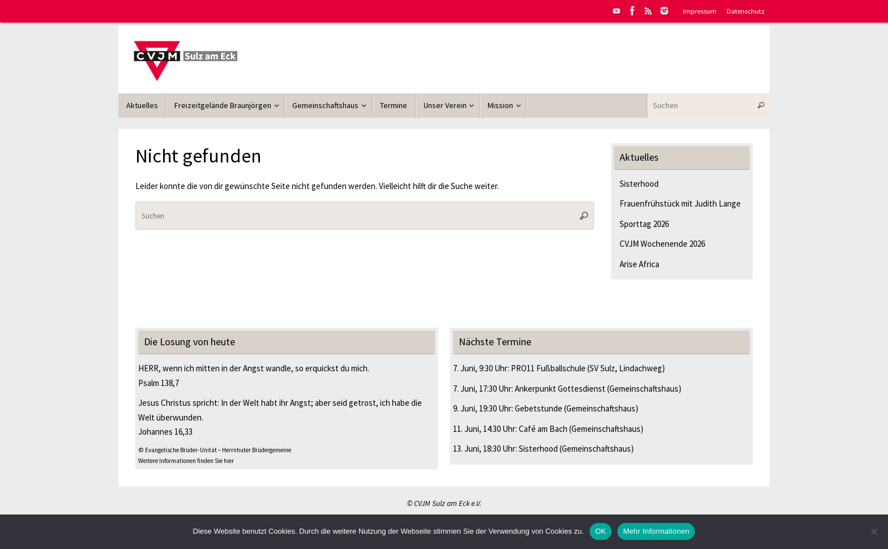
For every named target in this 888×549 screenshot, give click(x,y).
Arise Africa (639, 264)
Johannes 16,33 (165, 431)
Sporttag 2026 (644, 223)
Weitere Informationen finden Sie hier (186, 461)
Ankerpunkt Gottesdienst (560, 388)
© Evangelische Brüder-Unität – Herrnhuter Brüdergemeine (214, 450)
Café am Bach (543, 428)
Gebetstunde (538, 408)
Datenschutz (746, 10)
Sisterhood (639, 183)
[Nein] (874, 531)
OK (600, 531)
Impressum (699, 10)
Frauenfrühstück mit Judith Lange (680, 203)
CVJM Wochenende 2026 (662, 243)
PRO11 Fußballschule (548, 368)
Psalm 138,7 (158, 383)
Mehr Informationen (656, 531)
